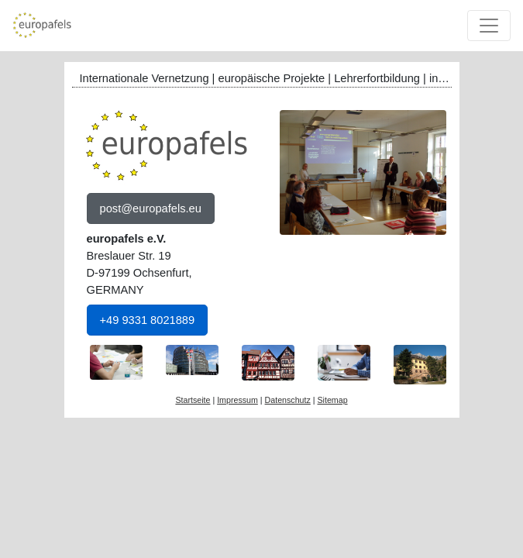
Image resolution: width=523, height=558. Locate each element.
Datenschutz (288, 400)
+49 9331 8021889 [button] (147, 320)
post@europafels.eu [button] (150, 208)
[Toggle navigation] (489, 25)
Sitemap (332, 400)
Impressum (237, 400)
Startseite (192, 400)
